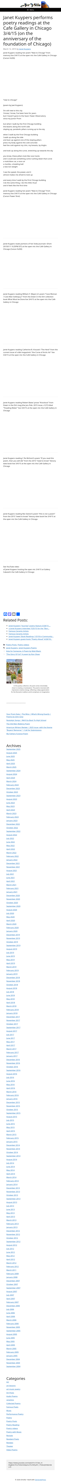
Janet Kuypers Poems (28, 648)
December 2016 (13, 1059)
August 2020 (11, 910)
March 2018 (11, 1006)
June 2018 (10, 995)
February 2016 (12, 1095)
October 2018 (12, 984)
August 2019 (11, 949)
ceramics (10, 1400)
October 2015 (12, 1109)
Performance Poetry (14, 1414)
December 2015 (13, 1102)
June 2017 (10, 1038)
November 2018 (13, 981)
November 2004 (13, 1363)
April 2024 (10, 778)
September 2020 (13, 906)
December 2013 (13, 1188)
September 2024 (13, 770)
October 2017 (12, 1024)
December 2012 (13, 1231)
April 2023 (10, 810)
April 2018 (10, 1002)
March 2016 (11, 1091)
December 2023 (13, 788)
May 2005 (10, 1341)
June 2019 (10, 956)
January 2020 (11, 931)
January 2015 (11, 1141)
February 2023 (12, 817)
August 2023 (11, 799)
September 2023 (13, 795)
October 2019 (12, 942)
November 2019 (13, 938)
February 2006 (12, 1323)
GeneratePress (40, 1480)
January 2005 (11, 1355)
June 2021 (10, 877)
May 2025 (10, 760)
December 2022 (13, 824)
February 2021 (12, 888)
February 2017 (12, 1052)
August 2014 (11, 1159)
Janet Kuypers (12, 648)
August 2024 (11, 774)
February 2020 (12, 927)
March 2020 (11, 924)
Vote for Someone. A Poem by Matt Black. (23, 651)
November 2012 (13, 1234)
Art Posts (10, 1393)
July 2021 (10, 874)
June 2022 (10, 842)
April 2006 (10, 1316)
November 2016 (13, 1063)
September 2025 (13, 749)
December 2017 (13, 1017)
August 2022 (11, 835)
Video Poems (11, 1450)
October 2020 (12, 902)
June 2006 (10, 1313)
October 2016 (12, 1067)
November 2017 (13, 1020)
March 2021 (11, 885)
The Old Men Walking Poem (18, 724)
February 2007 (12, 1302)
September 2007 (13, 1288)
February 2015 (12, 1138)
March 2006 (11, 1320)
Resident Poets (12, 1439)
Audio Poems (12, 1396)
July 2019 (10, 952)
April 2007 (10, 1298)
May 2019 (10, 959)
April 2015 (10, 1131)
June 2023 (10, 803)
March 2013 (11, 1220)
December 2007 (13, 1281)
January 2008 (11, 1277)
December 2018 (13, 977)
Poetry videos (23, 645)
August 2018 (11, 988)
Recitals (9, 1435)
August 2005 (11, 1334)
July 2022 (10, 838)
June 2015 (10, 1124)
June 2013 (10, 1209)
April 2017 (10, 1045)
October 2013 (12, 1195)
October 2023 (12, 792)
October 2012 (12, 1238)
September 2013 (13, 1199)
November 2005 (13, 1327)
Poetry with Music (14, 1432)
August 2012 (11, 1245)
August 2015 (11, 1116)
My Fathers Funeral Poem (17, 733)
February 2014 (12, 1181)
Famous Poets (12, 1407)
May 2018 (10, 999)
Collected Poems (13, 1403)
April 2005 (10, 1345)
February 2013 (12, 1223)
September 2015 (13, 1113)
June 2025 (10, 756)
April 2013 (10, 1216)
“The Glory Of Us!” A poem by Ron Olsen (23, 654)
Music (8, 1410)
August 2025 (11, 753)
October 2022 (12, 827)
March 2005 (11, 1348)
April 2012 (10, 1259)
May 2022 (10, 845)
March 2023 (11, 813)
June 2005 (10, 1338)
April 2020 (10, 920)
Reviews (9, 1442)
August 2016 (11, 1074)
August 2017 (11, 1031)
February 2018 (12, 1009)
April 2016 (10, 1088)
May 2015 (10, 1127)
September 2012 (13, 1241)
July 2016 (10, 1077)
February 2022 (12, 856)
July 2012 (10, 1248)
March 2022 (11, 852)
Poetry (9, 1417)
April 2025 (10, 763)
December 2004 (13, 1359)
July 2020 (10, 913)
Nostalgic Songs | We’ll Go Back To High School (26, 720)
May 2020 (10, 917)
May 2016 (10, 1084)
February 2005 (12, 1352)
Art (7, 1382)
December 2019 (13, 935)
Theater (9, 1446)
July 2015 (10, 1120)
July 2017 (10, 1034)
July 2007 (10, 1295)
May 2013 (10, 1213)
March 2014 (11, 1177)
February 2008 (12, 1273)
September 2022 (13, 831)
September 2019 (13, 945)
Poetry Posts (11, 645)
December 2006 (13, 1306)
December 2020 (13, 895)
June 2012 (10, 1252)
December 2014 (13, 1145)
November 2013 (13, 1191)
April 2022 (10, 849)
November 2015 (13, 1106)
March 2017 (11, 1049)
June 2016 (10, 1081)
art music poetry (13, 1389)
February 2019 (12, 970)
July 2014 (10, 1163)
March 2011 (11, 1270)
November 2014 (13, 1149)
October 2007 (12, 1284)
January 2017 (11, 1056)
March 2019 (11, 967)
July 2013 (10, 1206)
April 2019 (10, 963)
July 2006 (10, 1309)
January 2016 (11, 1099)
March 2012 (11, 1263)
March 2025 (11, 767)
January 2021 (11, 892)
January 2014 (11, 1184)
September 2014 (13, 1156)
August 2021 (11, 870)
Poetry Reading (12, 1425)
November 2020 (13, 899)
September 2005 (13, 1330)
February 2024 (12, 785)
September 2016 (13, 1070)
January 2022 (11, 860)
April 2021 (10, 881)
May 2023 (10, 806)
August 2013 (11, 1202)
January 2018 (11, 1013)
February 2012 (12, 1266)
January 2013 (11, 1227)
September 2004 (13, 1366)
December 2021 (13, 863)
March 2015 (11, 1134)
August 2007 (11, 1291)
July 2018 (10, 992)
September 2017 (13, 1027)
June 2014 (10, 1166)
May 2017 (10, 1042)
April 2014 (10, 1174)
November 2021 (13, 867)
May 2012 (10, 1256)
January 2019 (11, 974)
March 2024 (11, 781)
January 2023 (11, 820)
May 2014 (10, 1170)
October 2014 (12, 1152)
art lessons (11, 1385)
